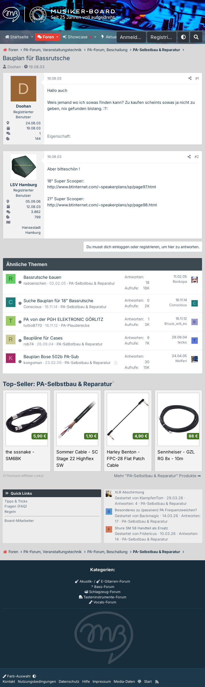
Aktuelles (114, 36)
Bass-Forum (102, 586)
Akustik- (84, 581)
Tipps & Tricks (16, 501)
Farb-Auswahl (17, 676)
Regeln (10, 511)
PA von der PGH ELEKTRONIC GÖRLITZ (63, 319)
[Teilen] (190, 78)
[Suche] (196, 37)
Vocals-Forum (102, 602)
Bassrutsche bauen (42, 277)
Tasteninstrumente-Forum (102, 597)
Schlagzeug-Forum (102, 592)
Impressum (102, 681)
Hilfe (86, 681)
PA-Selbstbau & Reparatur (92, 283)
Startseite (19, 36)
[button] (32, 37)
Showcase (80, 36)
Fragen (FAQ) (16, 506)
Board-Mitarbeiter (19, 520)
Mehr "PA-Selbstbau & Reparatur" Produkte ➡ (157, 475)
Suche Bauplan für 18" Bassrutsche (58, 300)
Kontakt (9, 681)
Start (148, 681)
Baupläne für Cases (42, 338)
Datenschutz (69, 681)
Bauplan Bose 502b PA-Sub (51, 356)
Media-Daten (124, 681)
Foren (48, 36)
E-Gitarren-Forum (113, 581)
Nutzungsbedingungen (37, 681)
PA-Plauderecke (75, 325)
